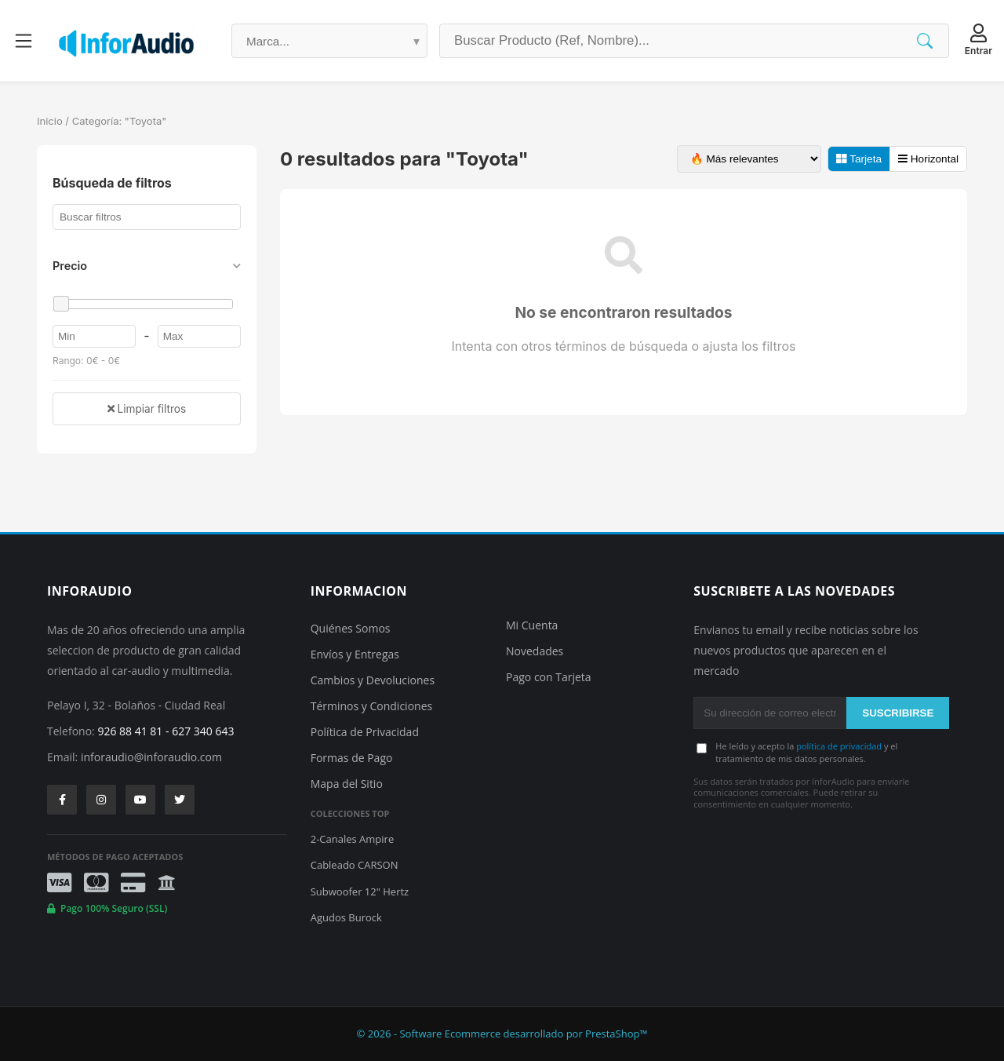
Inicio (50, 121)
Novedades (534, 651)
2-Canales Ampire (352, 839)
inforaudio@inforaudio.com (151, 756)
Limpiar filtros (146, 409)
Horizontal (928, 159)
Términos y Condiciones (371, 705)
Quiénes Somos (351, 628)
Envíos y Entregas (355, 654)
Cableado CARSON (354, 865)
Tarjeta (859, 159)
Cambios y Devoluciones (373, 680)
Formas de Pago (352, 757)
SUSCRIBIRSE (897, 713)
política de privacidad (839, 746)
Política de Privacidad (365, 731)
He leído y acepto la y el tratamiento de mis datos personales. (806, 752)
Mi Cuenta (532, 625)
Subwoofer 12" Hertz (360, 891)
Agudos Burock (346, 917)
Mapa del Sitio (347, 783)
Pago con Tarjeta (548, 676)
